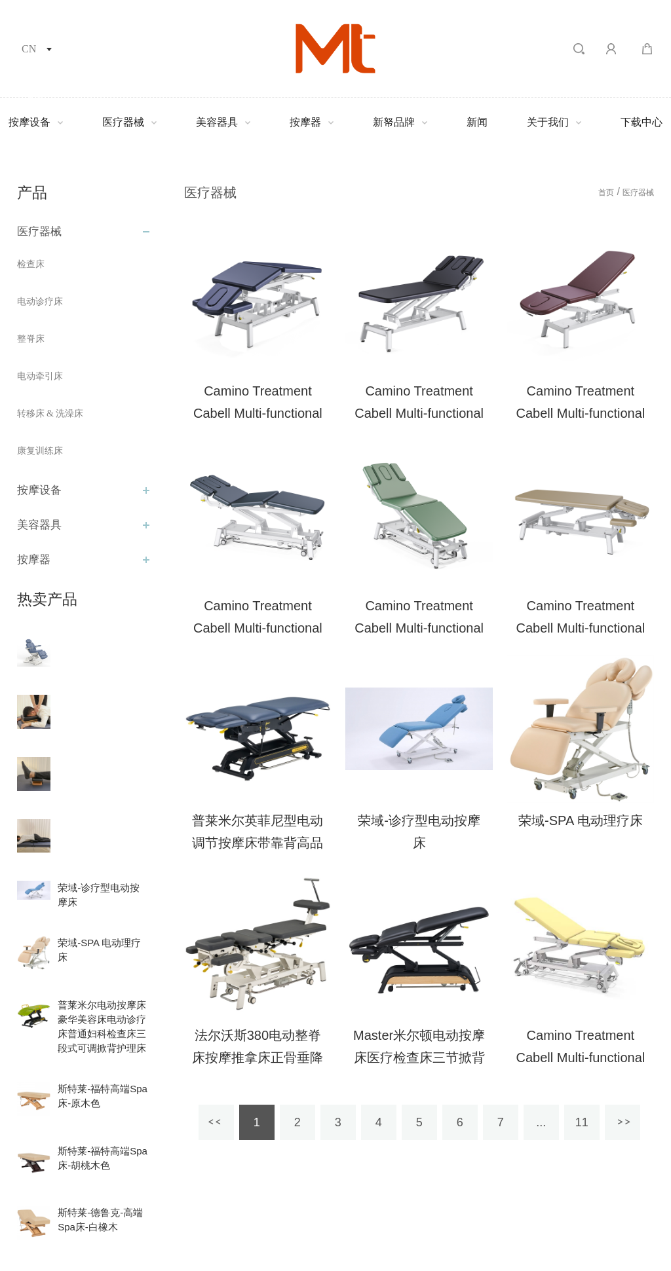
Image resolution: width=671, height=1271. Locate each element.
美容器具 (217, 122)
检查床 (31, 264)
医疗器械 (123, 122)
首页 (606, 192)
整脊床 (31, 339)
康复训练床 (40, 451)
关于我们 (548, 122)
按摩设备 (29, 122)
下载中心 (641, 122)
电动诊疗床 (40, 301)
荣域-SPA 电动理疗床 (580, 820)
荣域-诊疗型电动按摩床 (419, 831)
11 (581, 1122)
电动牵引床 (40, 376)
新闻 (477, 122)
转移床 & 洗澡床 (50, 413)
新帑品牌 (394, 122)
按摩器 (305, 122)
